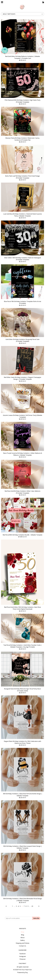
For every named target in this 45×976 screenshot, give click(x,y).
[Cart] (43, 2)
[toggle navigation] (2, 2)
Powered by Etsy (22, 972)
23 (32, 906)
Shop (22, 932)
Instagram (22, 956)
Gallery (22, 940)
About (22, 937)
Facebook (22, 954)
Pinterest (22, 959)
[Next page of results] (38, 906)
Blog (22, 935)
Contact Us (22, 946)
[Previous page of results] (6, 906)
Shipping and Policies (22, 943)
